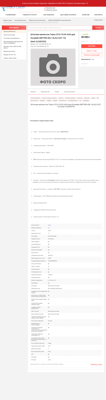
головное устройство (70, 98)
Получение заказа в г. (70, 91)
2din (98, 98)
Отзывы (57, 91)
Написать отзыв (96, 364)
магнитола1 (87, 98)
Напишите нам (50, 8)
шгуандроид (86, 100)
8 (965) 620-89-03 (50, 6)
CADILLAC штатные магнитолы (37, 20)
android (93, 98)
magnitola (49, 100)
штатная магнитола (35, 98)
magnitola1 (42, 100)
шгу (80, 100)
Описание (33, 91)
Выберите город (34, 4)
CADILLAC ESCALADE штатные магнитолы (59, 20)
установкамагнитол (73, 100)
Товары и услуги (7, 20)
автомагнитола (62, 100)
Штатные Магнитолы (20, 20)
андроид (55, 100)
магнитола (79, 98)
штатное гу (61, 98)
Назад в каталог (99, 20)
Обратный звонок (51, 10)
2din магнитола (34, 100)
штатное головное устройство (49, 98)
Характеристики (45, 91)
